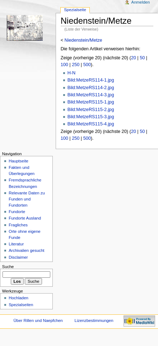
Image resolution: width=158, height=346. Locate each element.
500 (87, 64)
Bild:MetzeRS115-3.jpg (91, 116)
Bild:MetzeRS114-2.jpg (91, 87)
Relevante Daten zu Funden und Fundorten (27, 199)
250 (75, 64)
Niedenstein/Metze (83, 40)
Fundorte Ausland (25, 218)
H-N (72, 72)
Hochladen (18, 298)
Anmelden (140, 2)
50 (142, 57)
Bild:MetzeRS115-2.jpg (91, 109)
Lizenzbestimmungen (94, 320)
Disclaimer (18, 257)
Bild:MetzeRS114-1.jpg (91, 80)
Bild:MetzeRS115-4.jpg (91, 123)
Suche (8, 266)
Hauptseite (18, 161)
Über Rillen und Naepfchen (38, 320)
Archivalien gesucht (26, 250)
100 (64, 64)
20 (133, 57)
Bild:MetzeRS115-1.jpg (91, 102)
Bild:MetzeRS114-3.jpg (91, 94)
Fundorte (17, 211)
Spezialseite (75, 10)
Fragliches (18, 225)
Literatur (16, 244)
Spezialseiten (21, 305)
